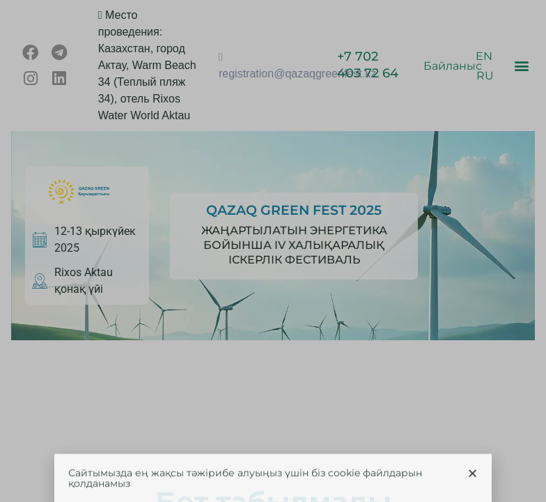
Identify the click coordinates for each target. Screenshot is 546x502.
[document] (273, 251)
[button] (472, 483)
